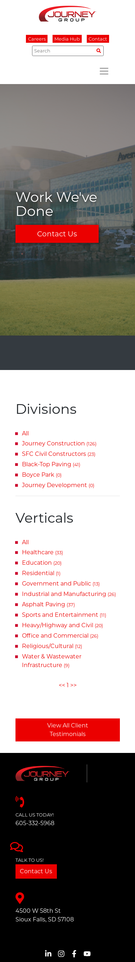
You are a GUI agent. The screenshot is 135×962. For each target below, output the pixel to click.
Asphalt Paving (48, 604)
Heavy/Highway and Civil (62, 625)
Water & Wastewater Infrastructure (51, 661)
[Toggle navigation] (104, 71)
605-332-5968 (34, 823)
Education (42, 562)
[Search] (68, 51)
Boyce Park (42, 474)
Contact (98, 39)
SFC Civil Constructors (58, 453)
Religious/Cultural (52, 646)
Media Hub (67, 39)
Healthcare (42, 552)
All (25, 433)
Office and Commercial (60, 635)
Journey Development (58, 485)
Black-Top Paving (51, 464)
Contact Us (57, 234)
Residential (41, 573)
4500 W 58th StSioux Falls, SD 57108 (44, 915)
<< (62, 685)
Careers (37, 39)
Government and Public (61, 583)
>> (73, 685)
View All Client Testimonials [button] (67, 729)
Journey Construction (59, 443)
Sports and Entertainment (64, 614)
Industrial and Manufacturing (69, 594)
